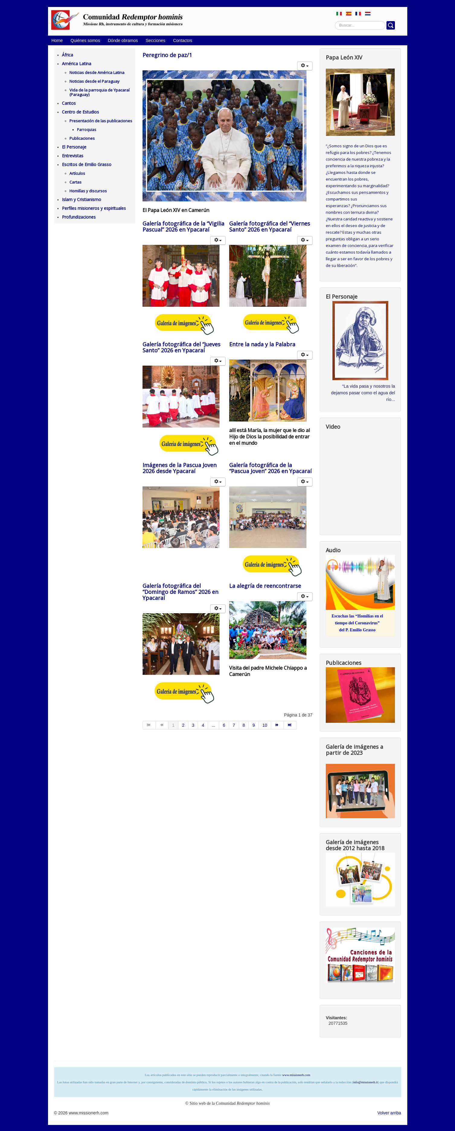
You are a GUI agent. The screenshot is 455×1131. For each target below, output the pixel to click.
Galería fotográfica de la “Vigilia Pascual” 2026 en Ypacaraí (183, 226)
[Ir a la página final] (290, 725)
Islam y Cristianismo (81, 199)
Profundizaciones (79, 217)
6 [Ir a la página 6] (224, 725)
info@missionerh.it (365, 1082)
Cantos (69, 103)
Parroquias (86, 129)
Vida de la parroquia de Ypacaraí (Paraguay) (99, 92)
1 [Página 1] (173, 725)
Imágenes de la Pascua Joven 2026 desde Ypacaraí (179, 468)
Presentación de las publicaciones (100, 120)
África (67, 55)
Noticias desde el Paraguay (94, 81)
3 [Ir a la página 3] (193, 725)
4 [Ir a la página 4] (203, 725)
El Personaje (74, 147)
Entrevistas (72, 156)
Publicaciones (82, 138)
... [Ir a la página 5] (213, 725)
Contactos (182, 40)
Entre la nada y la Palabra (262, 344)
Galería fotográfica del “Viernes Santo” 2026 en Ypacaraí (269, 226)
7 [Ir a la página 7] (234, 725)
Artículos (77, 173)
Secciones (155, 40)
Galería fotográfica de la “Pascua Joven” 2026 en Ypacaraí (270, 468)
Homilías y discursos (88, 191)
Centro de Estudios (80, 112)
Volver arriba (389, 1112)
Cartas (75, 182)
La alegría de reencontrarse (265, 585)
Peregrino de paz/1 (167, 55)
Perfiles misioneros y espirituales (94, 208)
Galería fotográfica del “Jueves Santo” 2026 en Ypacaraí (181, 347)
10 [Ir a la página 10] (264, 725)
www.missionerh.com (296, 1075)
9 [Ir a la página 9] (253, 725)
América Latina (76, 63)
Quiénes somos (85, 40)
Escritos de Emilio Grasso (86, 164)
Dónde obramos (123, 40)
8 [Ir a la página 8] (244, 725)
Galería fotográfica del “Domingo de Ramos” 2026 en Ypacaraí (180, 591)
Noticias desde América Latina (96, 72)
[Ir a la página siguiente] (277, 725)
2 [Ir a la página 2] (183, 725)
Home (57, 40)
